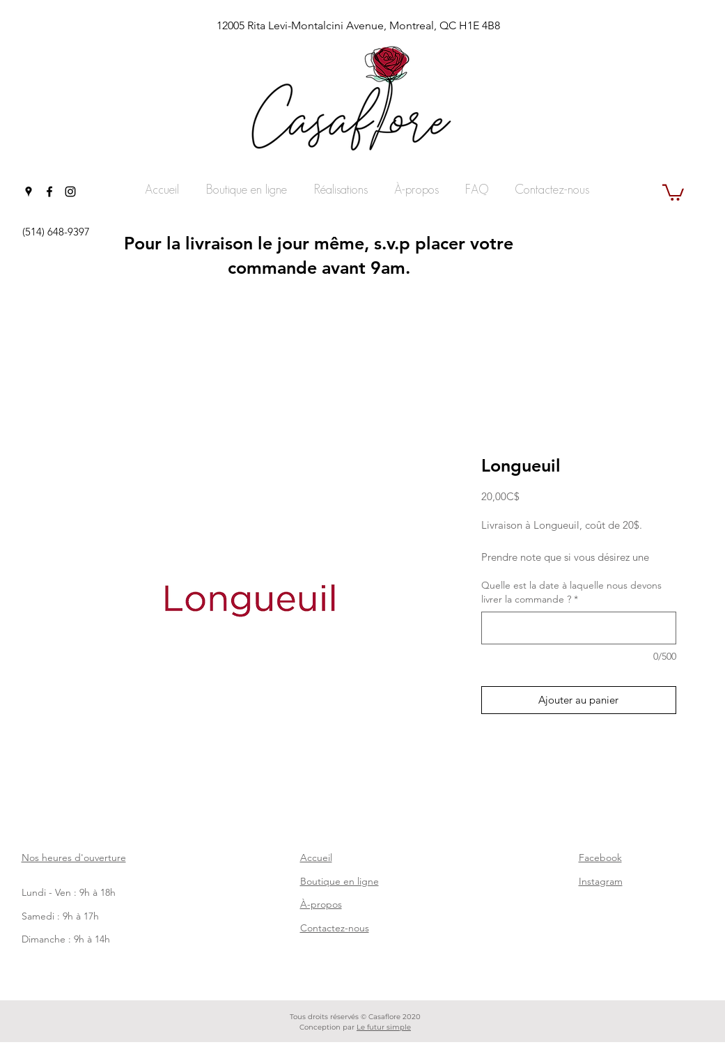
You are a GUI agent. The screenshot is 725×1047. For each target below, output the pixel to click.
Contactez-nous (334, 928)
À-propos (321, 904)
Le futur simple (384, 1027)
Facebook (600, 857)
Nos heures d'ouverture (74, 857)
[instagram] (70, 192)
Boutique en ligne (339, 881)
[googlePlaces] (29, 192)
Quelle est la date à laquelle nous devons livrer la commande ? (571, 592)
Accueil (316, 857)
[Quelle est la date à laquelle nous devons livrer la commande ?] (579, 628)
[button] (673, 192)
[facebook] (49, 192)
